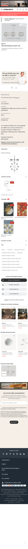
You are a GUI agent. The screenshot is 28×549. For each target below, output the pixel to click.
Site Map (18, 446)
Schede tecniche (6, 176)
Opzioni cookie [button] (14, 442)
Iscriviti (14, 366)
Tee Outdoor (5, 103)
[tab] (14, 404)
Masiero (3, 43)
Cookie (20, 442)
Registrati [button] (11, 18)
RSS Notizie (21, 444)
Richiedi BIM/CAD (10, 289)
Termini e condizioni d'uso (10, 444)
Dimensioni (4, 149)
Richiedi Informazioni (11, 280)
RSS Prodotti (11, 446)
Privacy (7, 442)
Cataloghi (5, 199)
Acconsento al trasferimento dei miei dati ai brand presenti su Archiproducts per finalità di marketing (14, 352)
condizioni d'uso (16, 355)
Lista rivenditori (10, 294)
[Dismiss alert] (25, 13)
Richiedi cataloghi (10, 284)
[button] (25, 18)
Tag (2, 244)
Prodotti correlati (6, 240)
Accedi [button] (6, 18)
